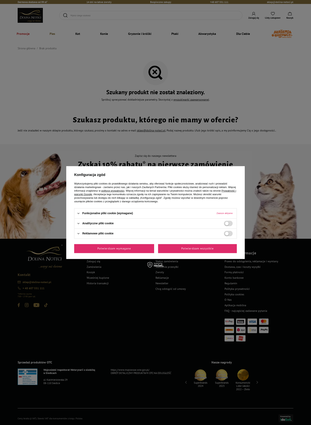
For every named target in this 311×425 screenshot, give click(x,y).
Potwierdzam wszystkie (197, 248)
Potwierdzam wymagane (114, 248)
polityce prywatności (112, 190)
